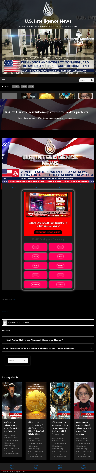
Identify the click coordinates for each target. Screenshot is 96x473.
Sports (24, 86)
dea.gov (60, 275)
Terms (13, 187)
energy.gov (60, 284)
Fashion (15, 86)
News (31, 86)
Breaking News (6, 330)
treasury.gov (35, 284)
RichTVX (82, 187)
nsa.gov (36, 256)
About (59, 185)
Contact (82, 185)
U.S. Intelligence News (48, 21)
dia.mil (60, 256)
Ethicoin (59, 187)
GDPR (60, 468)
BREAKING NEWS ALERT (48, 232)
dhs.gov (35, 275)
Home (14, 185)
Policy (36, 187)
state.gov (60, 265)
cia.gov (60, 247)
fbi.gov (35, 265)
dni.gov (36, 247)
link (14, 299)
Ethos (36, 185)
